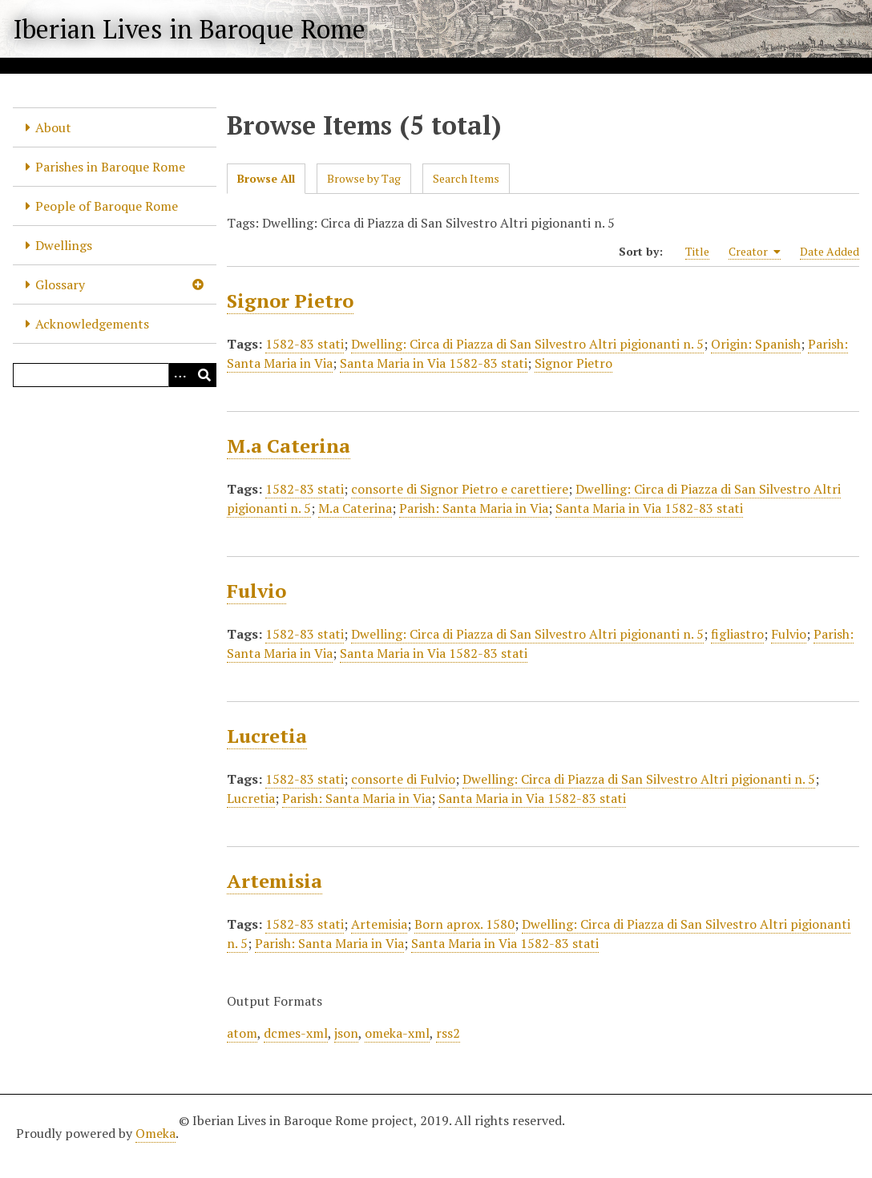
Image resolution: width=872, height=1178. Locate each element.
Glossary (60, 284)
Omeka (155, 1133)
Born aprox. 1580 (464, 924)
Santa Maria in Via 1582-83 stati (433, 363)
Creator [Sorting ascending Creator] (755, 252)
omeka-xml (397, 1033)
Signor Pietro (290, 300)
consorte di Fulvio (403, 779)
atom (242, 1033)
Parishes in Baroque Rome (110, 166)
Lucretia (267, 735)
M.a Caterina (288, 445)
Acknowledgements (92, 324)
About (53, 127)
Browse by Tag (364, 178)
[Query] (114, 375)
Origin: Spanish (756, 344)
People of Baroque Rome (106, 206)
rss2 (448, 1033)
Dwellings (63, 245)
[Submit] (204, 375)
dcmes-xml (296, 1033)
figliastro (737, 634)
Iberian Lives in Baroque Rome (189, 29)
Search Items (466, 178)
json (346, 1033)
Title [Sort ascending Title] (697, 251)
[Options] (180, 375)
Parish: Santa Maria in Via (473, 508)
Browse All (266, 178)
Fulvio (256, 590)
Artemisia (274, 881)
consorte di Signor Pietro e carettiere (459, 489)
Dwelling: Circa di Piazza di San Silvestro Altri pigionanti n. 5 (527, 344)
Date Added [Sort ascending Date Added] (829, 251)
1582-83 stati (304, 344)
